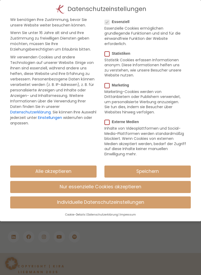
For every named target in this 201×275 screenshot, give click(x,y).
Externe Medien (123, 117)
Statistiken (119, 49)
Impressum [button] (128, 210)
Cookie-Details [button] (75, 210)
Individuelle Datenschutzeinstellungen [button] (100, 198)
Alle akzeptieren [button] (53, 167)
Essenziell (119, 17)
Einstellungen (50, 113)
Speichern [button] (147, 167)
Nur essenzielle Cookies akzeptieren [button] (100, 182)
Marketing (118, 80)
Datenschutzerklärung (30, 107)
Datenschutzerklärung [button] (102, 210)
